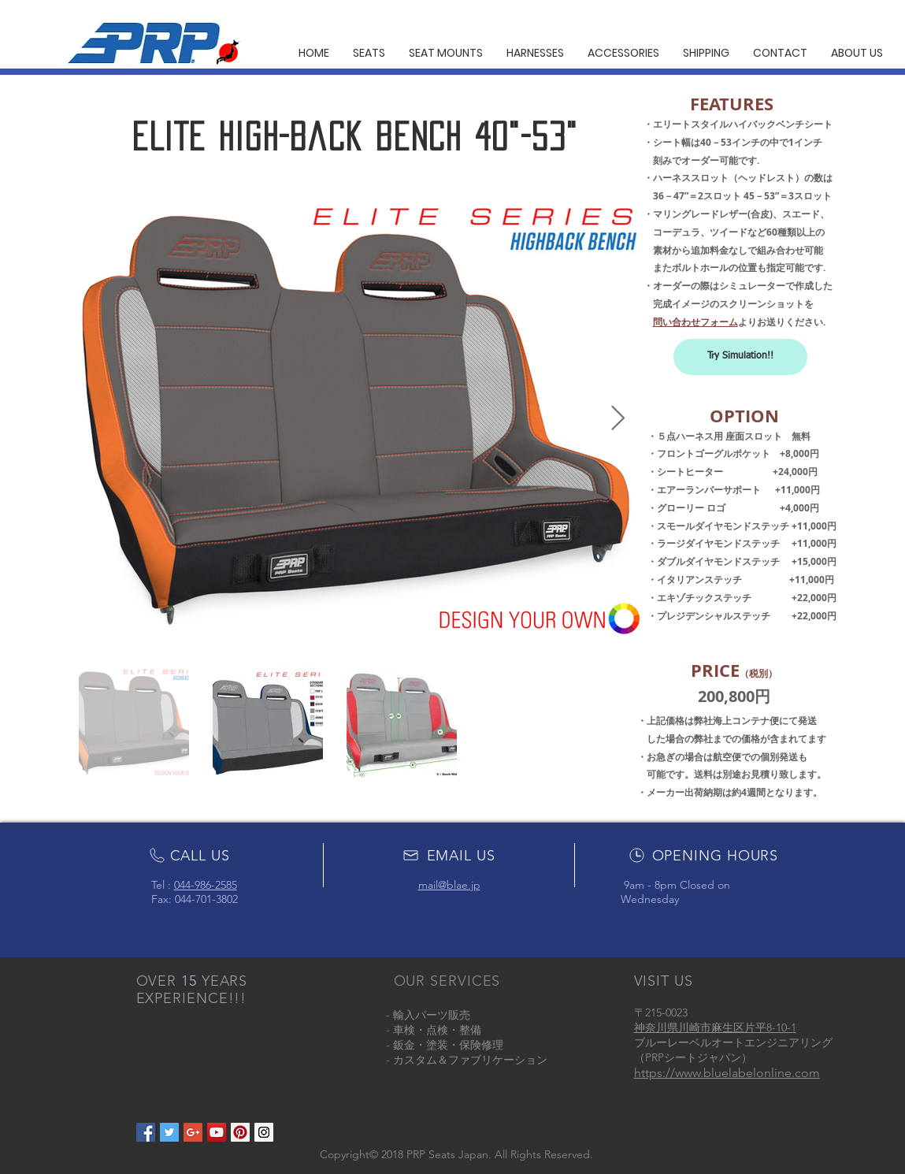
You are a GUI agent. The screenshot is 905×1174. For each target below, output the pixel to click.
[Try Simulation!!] (740, 357)
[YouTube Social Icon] (216, 1132)
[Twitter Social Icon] (169, 1132)
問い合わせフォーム (695, 322)
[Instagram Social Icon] (263, 1132)
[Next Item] (618, 419)
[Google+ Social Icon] (193, 1132)
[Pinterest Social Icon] (240, 1132)
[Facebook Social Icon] (145, 1132)
